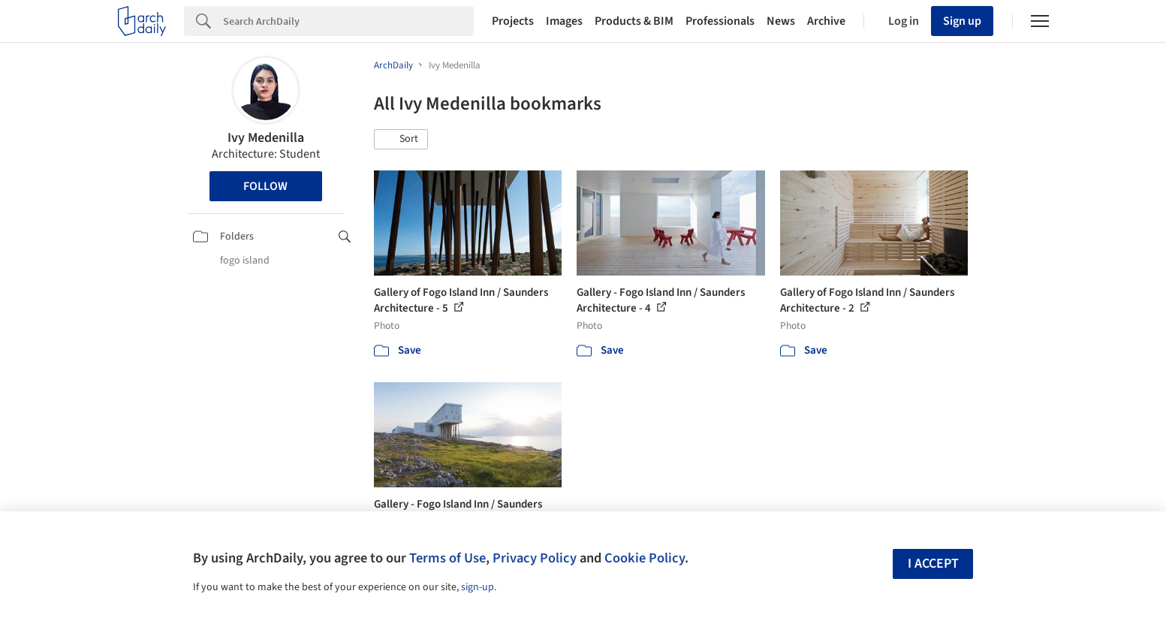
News (781, 21)
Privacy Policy (535, 558)
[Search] (348, 21)
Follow (265, 186)
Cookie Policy (644, 558)
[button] (401, 139)
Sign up (962, 21)
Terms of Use (447, 558)
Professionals (720, 21)
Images (564, 21)
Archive (826, 21)
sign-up (477, 587)
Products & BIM (634, 21)
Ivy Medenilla (265, 137)
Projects (513, 21)
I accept (933, 563)
